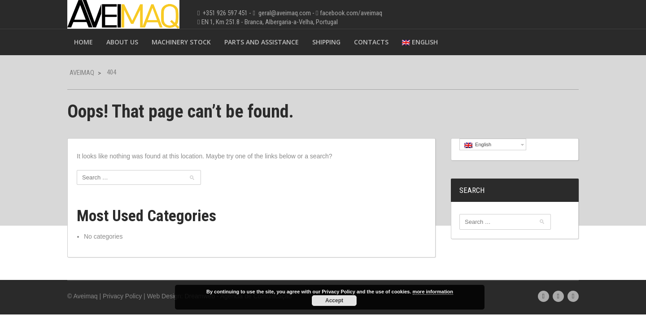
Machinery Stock (181, 42)
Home (83, 42)
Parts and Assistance (261, 42)
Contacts (371, 42)
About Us (122, 42)
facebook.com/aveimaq (351, 13)
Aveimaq (82, 73)
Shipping (326, 42)
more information (433, 291)
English (420, 42)
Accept (334, 300)
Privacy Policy (122, 296)
